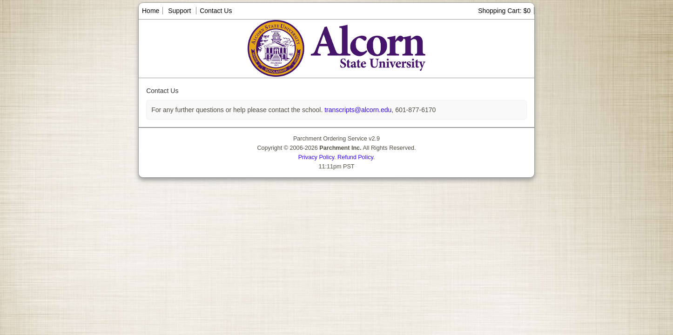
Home (150, 10)
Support (179, 10)
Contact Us (216, 10)
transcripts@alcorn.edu (357, 110)
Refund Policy (355, 157)
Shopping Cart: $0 (504, 10)
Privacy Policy (316, 157)
